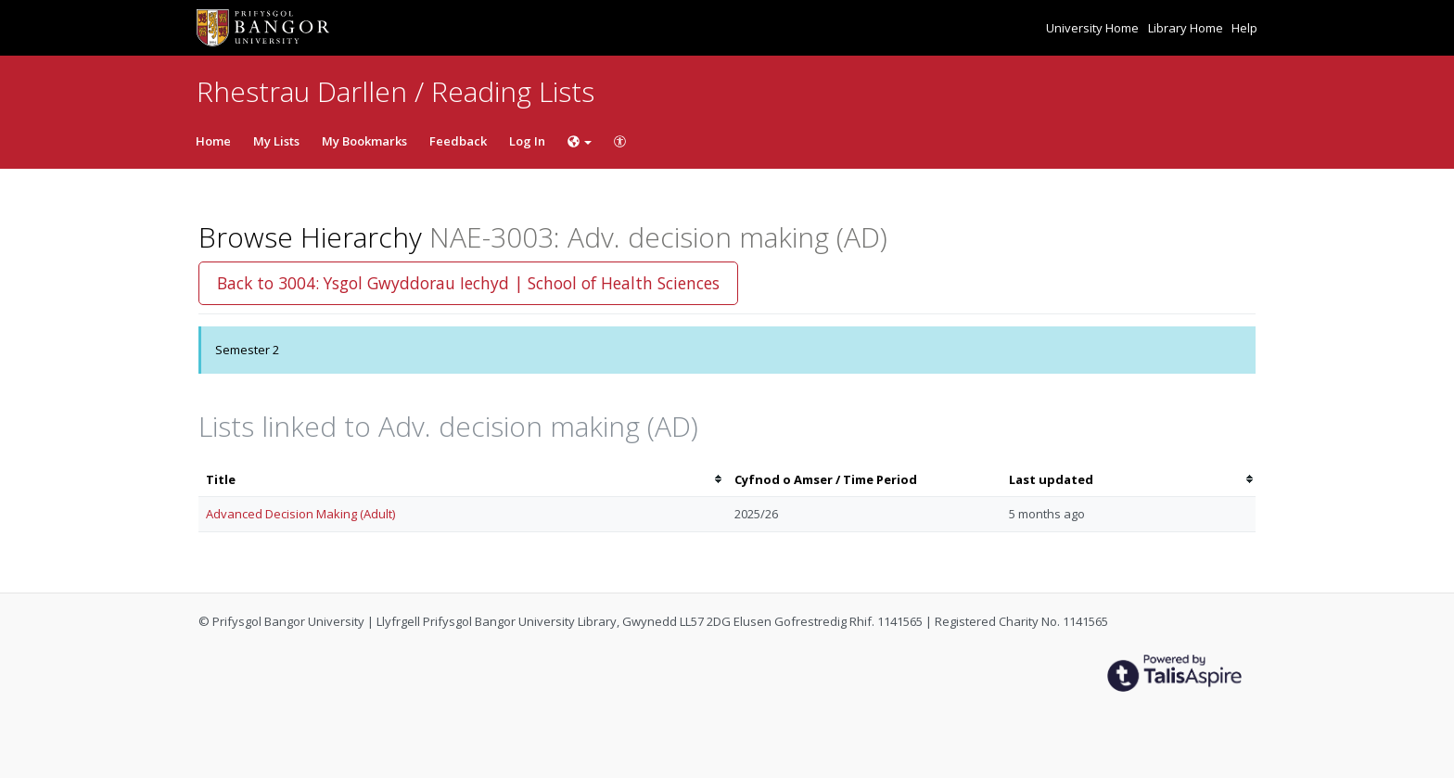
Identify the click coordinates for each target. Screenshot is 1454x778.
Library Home (1187, 27)
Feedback (458, 141)
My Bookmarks (364, 141)
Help (1244, 27)
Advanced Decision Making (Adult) (300, 513)
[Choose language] (579, 141)
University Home (1094, 27)
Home (213, 141)
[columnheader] (462, 480)
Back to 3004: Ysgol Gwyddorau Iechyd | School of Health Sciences (468, 283)
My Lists (276, 141)
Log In (527, 141)
